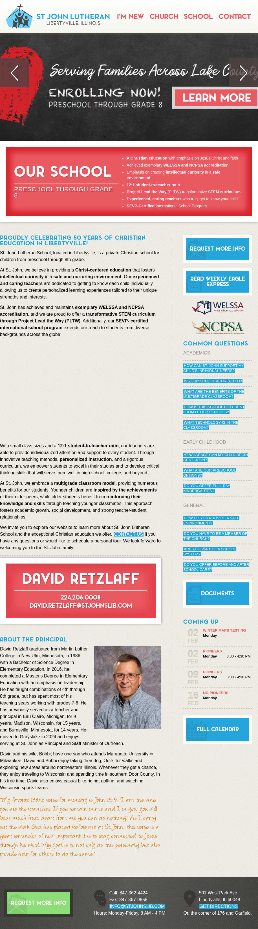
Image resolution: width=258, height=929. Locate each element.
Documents (217, 593)
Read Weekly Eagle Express (217, 281)
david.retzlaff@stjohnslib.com (81, 605)
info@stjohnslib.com (137, 906)
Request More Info (217, 248)
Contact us (128, 534)
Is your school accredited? (213, 381)
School (198, 16)
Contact (235, 16)
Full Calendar (218, 729)
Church (164, 16)
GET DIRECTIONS (219, 906)
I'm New (130, 16)
